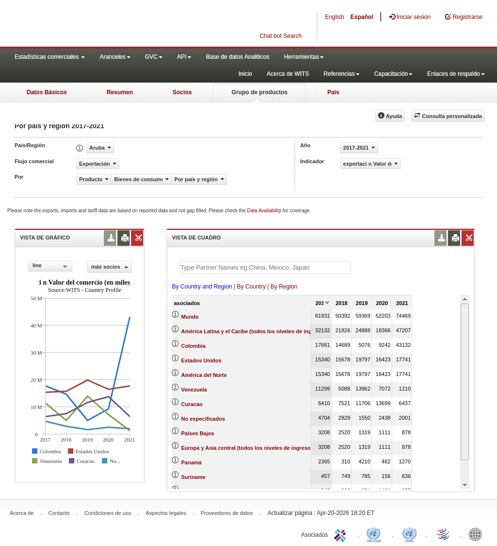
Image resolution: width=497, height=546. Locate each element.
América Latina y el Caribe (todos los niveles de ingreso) (253, 331)
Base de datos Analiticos (237, 56)
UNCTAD (375, 534)
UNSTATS (409, 534)
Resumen (120, 92)
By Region (283, 286)
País (333, 92)
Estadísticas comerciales (50, 56)
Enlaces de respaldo (456, 73)
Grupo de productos (259, 92)
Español (361, 17)
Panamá (191, 462)
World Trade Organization (443, 534)
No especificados (203, 419)
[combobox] (50, 266)
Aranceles (114, 56)
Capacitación (393, 73)
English (334, 17)
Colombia (193, 346)
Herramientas (304, 56)
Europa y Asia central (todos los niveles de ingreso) (246, 448)
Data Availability (264, 210)
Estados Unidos (201, 360)
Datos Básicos (47, 92)
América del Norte (204, 375)
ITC (341, 534)
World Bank (477, 534)
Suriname (193, 477)
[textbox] (265, 267)
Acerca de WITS (287, 73)
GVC (154, 56)
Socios (182, 92)
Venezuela (194, 389)
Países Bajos (197, 433)
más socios (109, 267)
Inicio (245, 73)
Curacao (191, 404)
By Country (251, 286)
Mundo (190, 317)
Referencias (342, 73)
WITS (97, 24)
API (184, 56)
